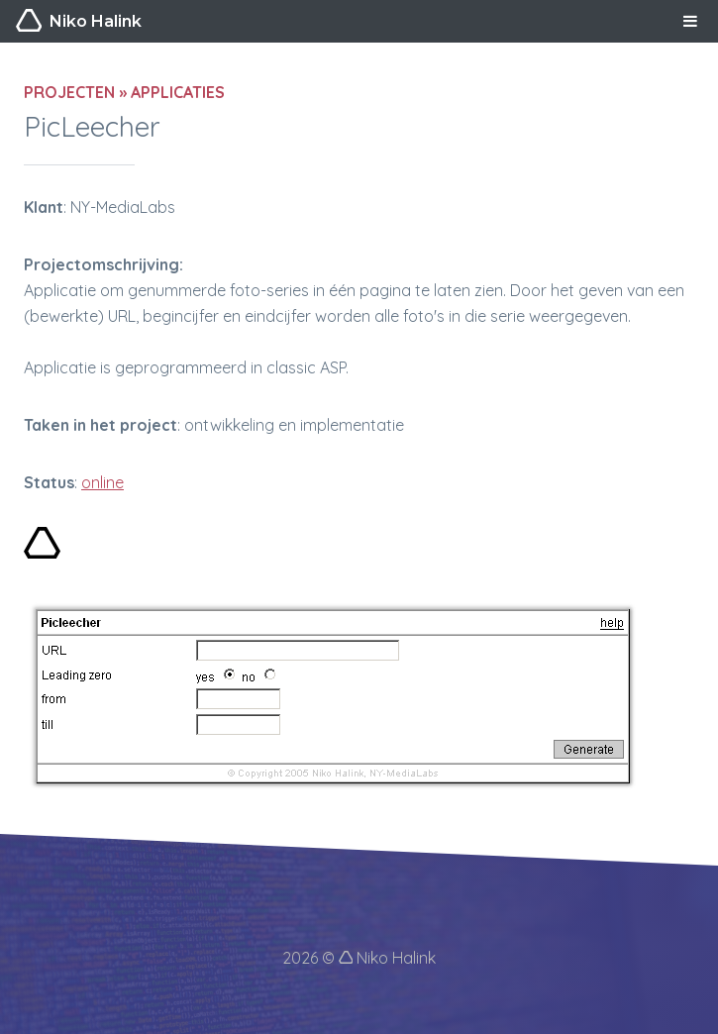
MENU (690, 21)
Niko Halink (79, 21)
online (102, 482)
